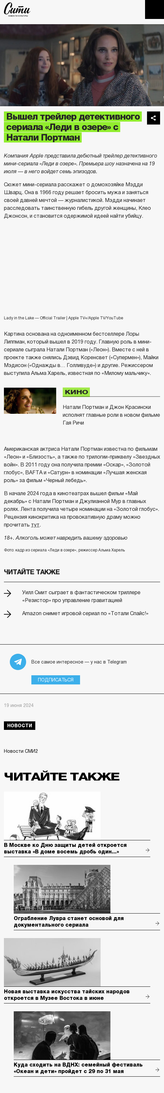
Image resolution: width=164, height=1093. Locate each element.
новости (19, 725)
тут (35, 525)
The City (17, 9)
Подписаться (56, 679)
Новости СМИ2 (21, 751)
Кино (76, 392)
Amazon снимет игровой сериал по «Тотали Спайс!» (85, 613)
